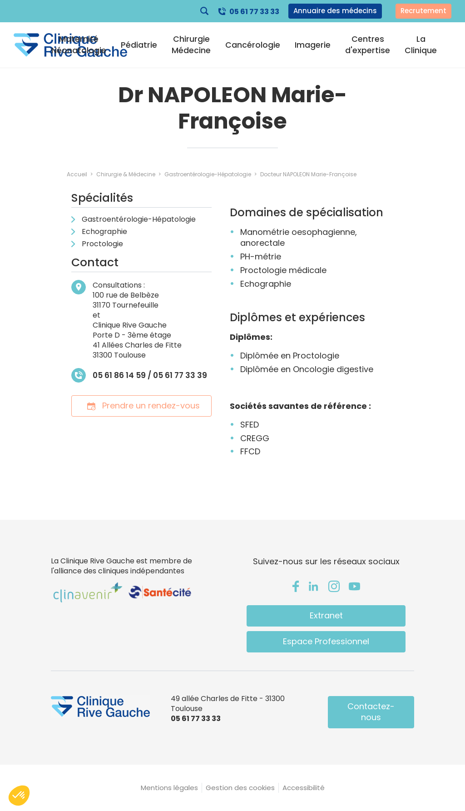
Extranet (326, 615)
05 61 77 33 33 (254, 11)
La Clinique (421, 44)
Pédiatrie (139, 45)
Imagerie (313, 45)
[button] (19, 795)
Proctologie (102, 244)
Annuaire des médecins (335, 10)
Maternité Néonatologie (78, 44)
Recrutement (423, 10)
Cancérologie (252, 45)
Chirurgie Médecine (191, 44)
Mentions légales (169, 787)
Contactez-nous (371, 712)
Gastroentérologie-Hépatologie (139, 219)
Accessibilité (303, 787)
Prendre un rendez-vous (141, 405)
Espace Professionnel (326, 641)
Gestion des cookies (240, 787)
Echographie (104, 231)
